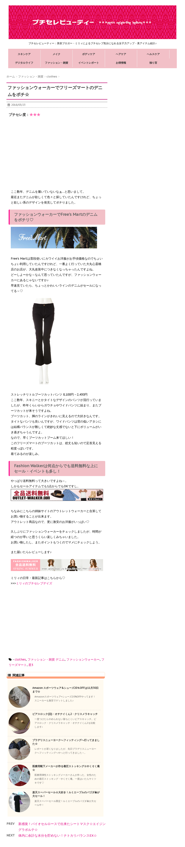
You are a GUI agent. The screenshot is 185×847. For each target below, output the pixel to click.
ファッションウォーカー (83, 659)
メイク (56, 54)
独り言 (153, 62)
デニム (60, 659)
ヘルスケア (153, 54)
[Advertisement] (43, 155)
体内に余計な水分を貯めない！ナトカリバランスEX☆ (57, 835)
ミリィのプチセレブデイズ (34, 583)
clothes (20, 659)
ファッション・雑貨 (56, 62)
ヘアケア (121, 54)
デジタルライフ (24, 62)
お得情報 (121, 62)
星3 (30, 665)
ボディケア (88, 54)
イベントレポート (88, 62)
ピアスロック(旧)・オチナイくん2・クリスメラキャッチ (65, 714)
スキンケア (24, 54)
